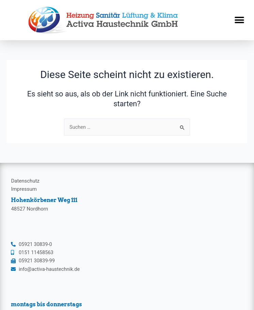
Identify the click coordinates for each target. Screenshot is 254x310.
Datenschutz (25, 181)
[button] (239, 20)
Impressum (23, 189)
